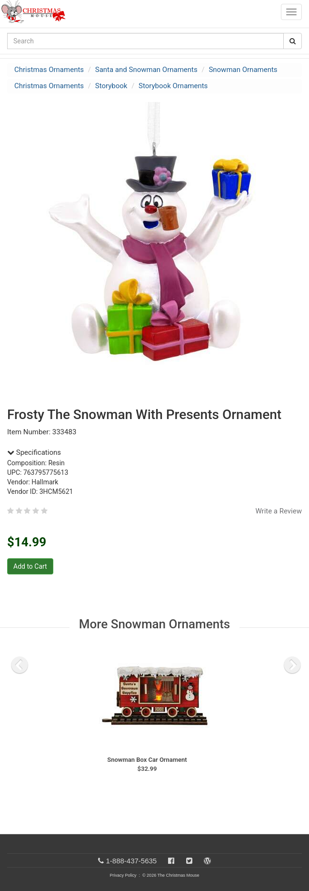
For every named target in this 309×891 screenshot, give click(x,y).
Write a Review (278, 511)
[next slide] (292, 665)
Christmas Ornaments (49, 69)
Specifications (34, 452)
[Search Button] (292, 41)
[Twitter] (189, 861)
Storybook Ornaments (173, 86)
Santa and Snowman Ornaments (146, 69)
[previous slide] (19, 665)
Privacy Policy (123, 875)
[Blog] (207, 861)
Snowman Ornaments (243, 69)
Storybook (111, 86)
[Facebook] (171, 861)
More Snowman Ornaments (154, 624)
